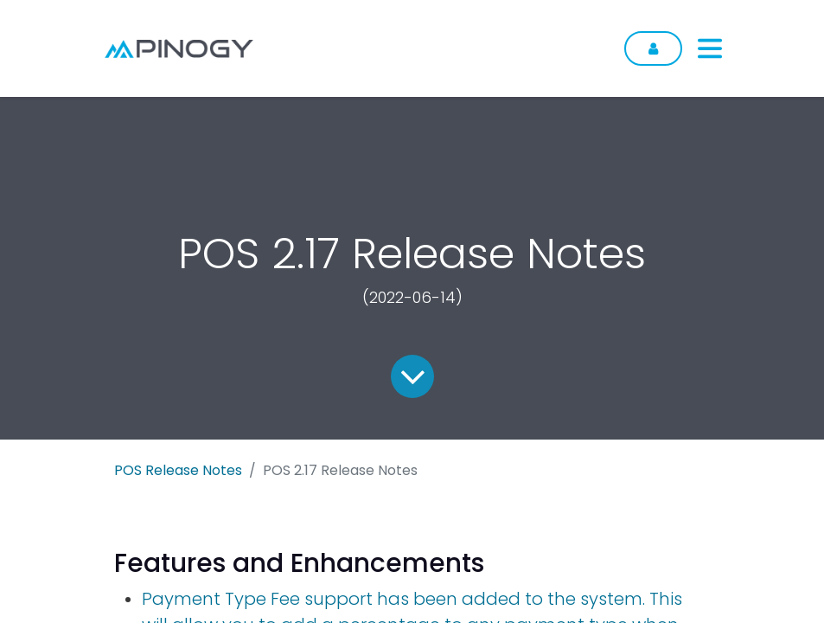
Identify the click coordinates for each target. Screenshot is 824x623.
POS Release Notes (178, 470)
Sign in (653, 48)
